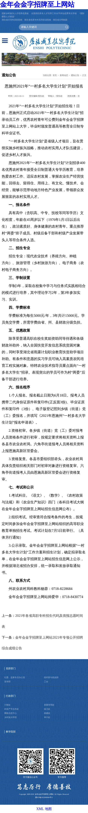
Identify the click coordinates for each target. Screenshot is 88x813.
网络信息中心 (10, 713)
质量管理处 (49, 705)
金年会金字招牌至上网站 (37, 4)
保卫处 (47, 709)
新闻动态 (64, 75)
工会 (46, 681)
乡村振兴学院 (10, 717)
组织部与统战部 (51, 677)
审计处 (47, 717)
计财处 (7, 705)
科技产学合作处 (11, 709)
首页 (55, 75)
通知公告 (75, 75)
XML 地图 (44, 809)
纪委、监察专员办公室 (14, 677)
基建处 (47, 713)
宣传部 (7, 681)
